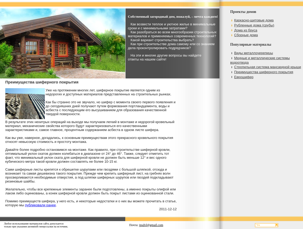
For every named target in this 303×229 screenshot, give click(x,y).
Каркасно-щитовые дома (254, 20)
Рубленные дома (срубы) (254, 25)
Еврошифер (243, 77)
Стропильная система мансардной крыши (267, 67)
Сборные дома (246, 35)
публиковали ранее (40, 205)
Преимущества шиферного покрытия (263, 72)
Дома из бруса (245, 30)
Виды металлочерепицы (253, 53)
